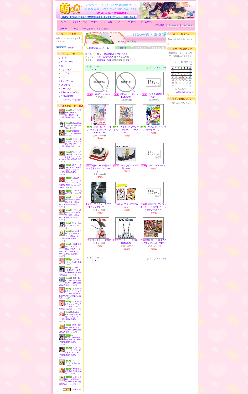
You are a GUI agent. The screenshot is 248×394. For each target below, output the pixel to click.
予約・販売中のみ (105, 57)
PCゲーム (132, 22)
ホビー (94, 22)
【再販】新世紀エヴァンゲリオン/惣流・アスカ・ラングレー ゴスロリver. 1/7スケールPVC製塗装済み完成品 (70, 249)
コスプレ (120, 22)
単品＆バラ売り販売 (83, 28)
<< (176, 62)
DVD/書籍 (159, 25)
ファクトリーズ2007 (101, 240)
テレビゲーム (147, 22)
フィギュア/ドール (78, 22)
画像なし (130, 60)
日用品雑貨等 (102, 28)
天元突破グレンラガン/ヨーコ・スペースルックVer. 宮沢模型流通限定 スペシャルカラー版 (70, 182)
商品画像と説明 (104, 60)
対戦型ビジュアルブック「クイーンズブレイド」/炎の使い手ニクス (153, 207)
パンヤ (63, 22)
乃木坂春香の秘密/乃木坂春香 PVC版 (73, 371)
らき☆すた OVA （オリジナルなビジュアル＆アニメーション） (98, 130)
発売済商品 (109, 54)
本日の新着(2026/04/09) (185, 92)
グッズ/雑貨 (106, 22)
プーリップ (65, 28)
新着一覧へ (77, 389)
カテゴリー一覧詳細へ (73, 100)
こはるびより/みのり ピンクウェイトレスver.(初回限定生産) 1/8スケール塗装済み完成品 (70, 293)
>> (191, 65)
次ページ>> (161, 68)
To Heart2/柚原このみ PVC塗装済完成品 (73, 125)
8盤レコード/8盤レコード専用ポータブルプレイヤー (98, 168)
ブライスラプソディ (156, 165)
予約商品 (121, 54)
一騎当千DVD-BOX (101, 94)
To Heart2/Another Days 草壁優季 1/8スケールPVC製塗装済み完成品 (70, 338)
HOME (121, 41)
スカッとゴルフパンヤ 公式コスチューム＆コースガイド (127, 130)
